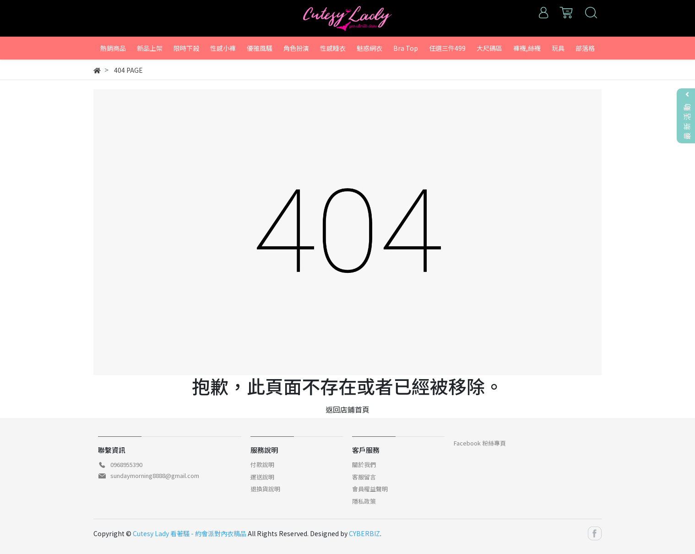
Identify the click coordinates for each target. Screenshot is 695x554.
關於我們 (364, 464)
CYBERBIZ (364, 533)
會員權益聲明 (370, 488)
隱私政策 (364, 501)
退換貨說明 (265, 488)
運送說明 (262, 477)
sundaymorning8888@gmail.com (154, 475)
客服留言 (364, 477)
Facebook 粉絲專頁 (480, 443)
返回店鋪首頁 (347, 409)
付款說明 (262, 464)
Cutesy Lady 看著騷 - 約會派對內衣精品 (189, 533)
